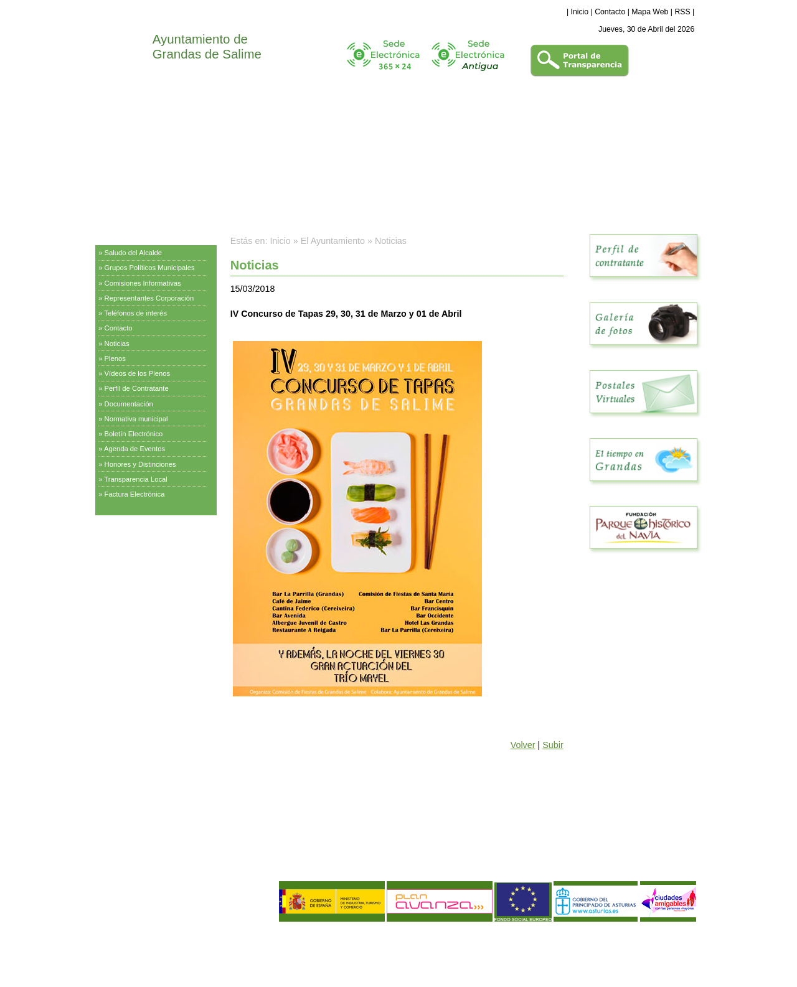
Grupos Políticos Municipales (150, 267)
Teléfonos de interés (135, 313)
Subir (552, 745)
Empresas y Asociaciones (141, 593)
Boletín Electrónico (134, 433)
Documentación (129, 404)
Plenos (115, 358)
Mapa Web (649, 11)
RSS (682, 11)
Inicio (580, 11)
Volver (523, 745)
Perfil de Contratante (137, 388)
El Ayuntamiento (126, 233)
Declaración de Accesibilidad (190, 962)
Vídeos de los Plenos (138, 373)
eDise (687, 934)
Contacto (610, 11)
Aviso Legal (119, 942)
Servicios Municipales (135, 531)
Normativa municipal (136, 419)
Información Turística (133, 562)
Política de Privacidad (176, 942)
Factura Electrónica (135, 494)
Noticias (117, 343)
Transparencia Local (135, 479)
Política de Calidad (161, 953)
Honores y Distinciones (140, 464)
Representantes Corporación (149, 298)
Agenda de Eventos (134, 448)
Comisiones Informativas (143, 283)
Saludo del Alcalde (134, 252)
